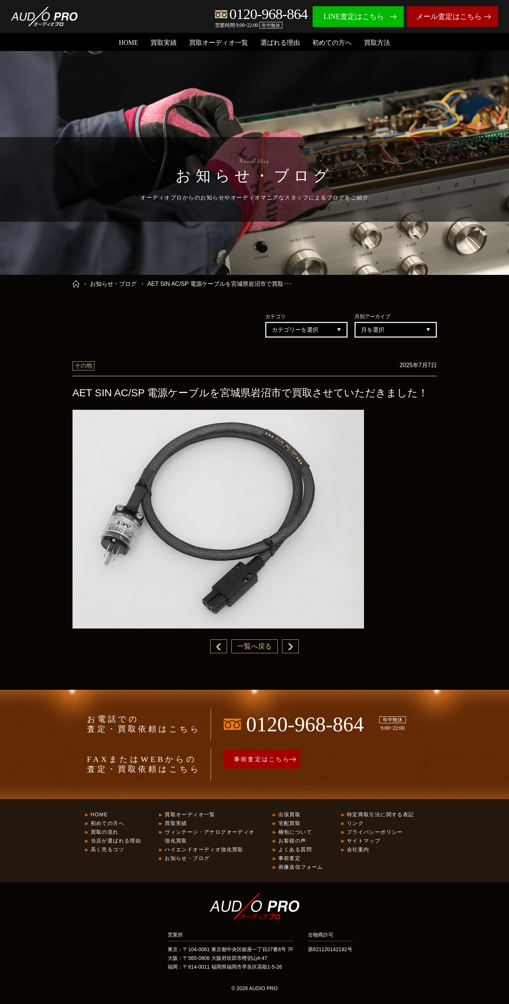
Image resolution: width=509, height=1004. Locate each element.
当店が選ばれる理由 (116, 841)
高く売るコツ (107, 850)
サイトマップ (363, 841)
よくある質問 (295, 850)
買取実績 (163, 42)
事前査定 (289, 858)
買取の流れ (105, 832)
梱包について (295, 832)
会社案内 (358, 850)
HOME (128, 42)
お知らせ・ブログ (113, 284)
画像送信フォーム (300, 867)
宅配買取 (289, 823)
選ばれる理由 (280, 42)
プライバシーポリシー (375, 832)
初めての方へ (332, 42)
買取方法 (377, 42)
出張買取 (289, 815)
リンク (355, 823)
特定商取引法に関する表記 (380, 815)
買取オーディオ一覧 (218, 42)
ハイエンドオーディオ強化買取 (204, 850)
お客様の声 (292, 841)
